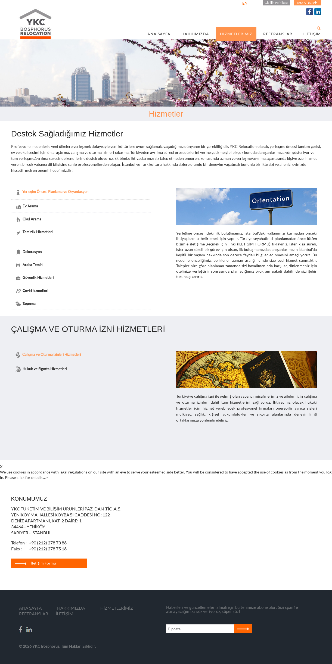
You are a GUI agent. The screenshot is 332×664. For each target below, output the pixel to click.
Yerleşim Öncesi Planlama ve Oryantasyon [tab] (51, 192)
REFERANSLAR (277, 34)
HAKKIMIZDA (195, 34)
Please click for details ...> (26, 477)
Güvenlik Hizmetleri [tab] (34, 278)
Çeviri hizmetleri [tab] (31, 291)
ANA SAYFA (158, 34)
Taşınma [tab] (25, 304)
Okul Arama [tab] (28, 219)
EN (244, 3)
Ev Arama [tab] (26, 207)
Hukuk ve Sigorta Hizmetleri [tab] (41, 369)
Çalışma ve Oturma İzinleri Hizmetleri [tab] (48, 355)
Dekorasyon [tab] (28, 252)
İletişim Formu (35, 563)
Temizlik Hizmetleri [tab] (33, 232)
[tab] (81, 242)
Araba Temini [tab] (29, 265)
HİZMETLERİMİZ (236, 34)
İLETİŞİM (312, 34)
